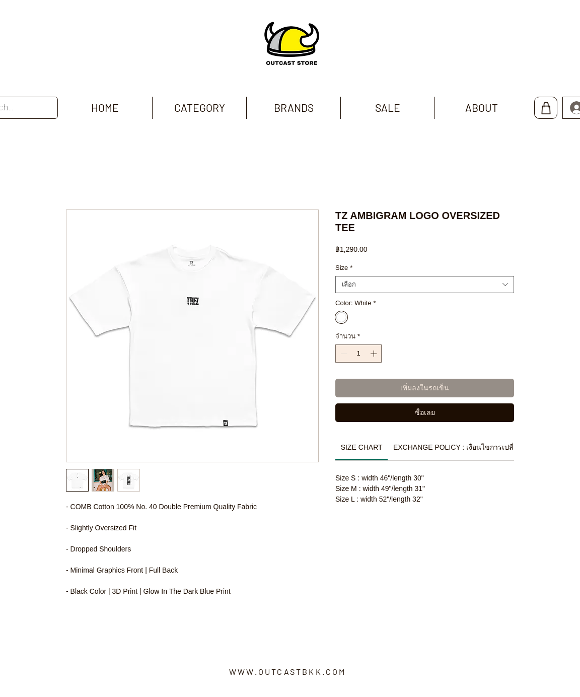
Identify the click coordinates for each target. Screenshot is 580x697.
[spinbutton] (359, 353)
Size (343, 267)
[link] (362, 447)
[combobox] (424, 284)
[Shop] (545, 108)
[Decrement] (343, 353)
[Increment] (375, 353)
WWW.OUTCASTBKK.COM (287, 671)
